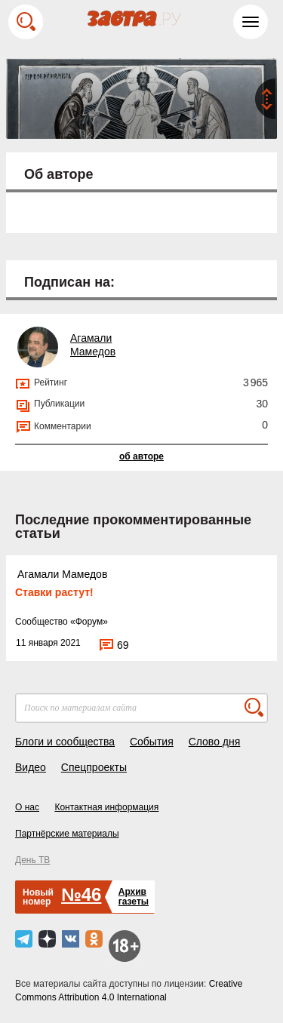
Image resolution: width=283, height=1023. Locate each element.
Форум (89, 621)
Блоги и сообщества (65, 742)
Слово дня (215, 742)
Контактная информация (106, 807)
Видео (30, 767)
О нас (27, 807)
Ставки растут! (54, 592)
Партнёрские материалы (67, 833)
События (152, 742)
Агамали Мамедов (62, 574)
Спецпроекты (94, 767)
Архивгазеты (133, 896)
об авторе (141, 456)
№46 (81, 894)
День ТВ (32, 860)
